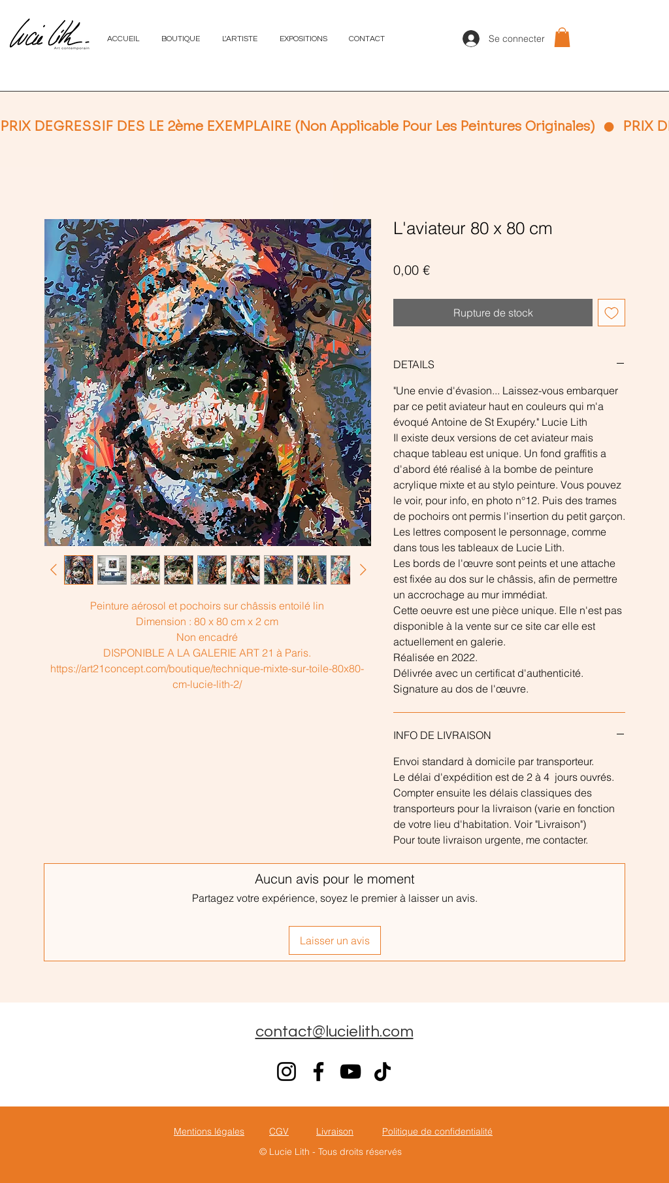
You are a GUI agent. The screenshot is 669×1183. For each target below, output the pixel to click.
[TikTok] (382, 1071)
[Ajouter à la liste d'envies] (611, 312)
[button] (562, 37)
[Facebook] (318, 1071)
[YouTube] (350, 1071)
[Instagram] (286, 1071)
